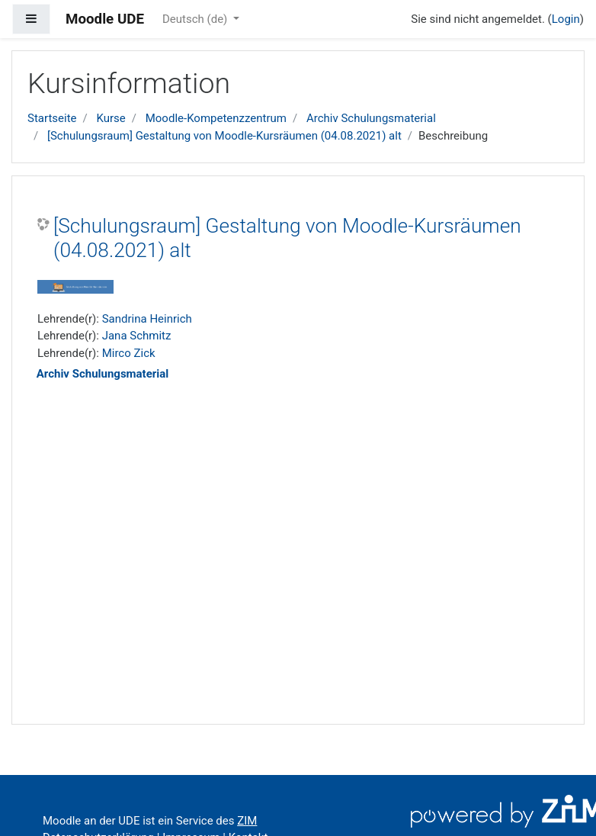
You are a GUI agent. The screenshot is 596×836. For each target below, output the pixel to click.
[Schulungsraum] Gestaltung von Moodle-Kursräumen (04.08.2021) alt (224, 136)
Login (566, 19)
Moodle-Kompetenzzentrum (216, 118)
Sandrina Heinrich (147, 319)
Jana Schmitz (136, 335)
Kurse (110, 118)
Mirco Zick (128, 353)
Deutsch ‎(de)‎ (196, 19)
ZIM (247, 821)
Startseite (52, 118)
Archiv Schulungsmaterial (371, 118)
